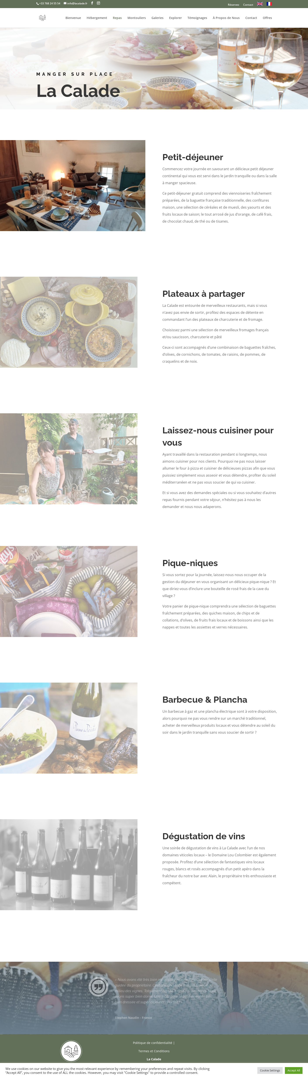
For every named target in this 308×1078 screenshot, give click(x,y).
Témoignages (197, 18)
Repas (117, 18)
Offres (267, 18)
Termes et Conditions (154, 1051)
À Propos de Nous (226, 18)
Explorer (175, 18)
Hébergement (97, 18)
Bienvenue (73, 18)
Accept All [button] (293, 1070)
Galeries (157, 18)
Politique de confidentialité (152, 1043)
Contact (248, 5)
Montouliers (136, 18)
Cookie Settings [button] (270, 1070)
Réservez (233, 5)
